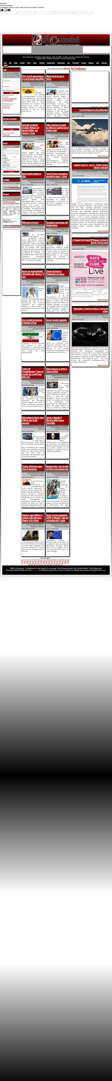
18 (60, 560)
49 (46, 563)
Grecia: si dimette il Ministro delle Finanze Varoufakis (55, 420)
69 (59, 564)
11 (41, 560)
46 (38, 563)
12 (44, 560)
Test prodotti (75, 63)
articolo (93, 106)
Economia (22, 63)
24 (27, 561)
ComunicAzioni (61, 63)
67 (53, 564)
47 (41, 563)
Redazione (91, 63)
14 (49, 560)
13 (47, 560)
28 (38, 561)
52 (54, 563)
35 (57, 561)
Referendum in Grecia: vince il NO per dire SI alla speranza (33, 420)
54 (60, 563)
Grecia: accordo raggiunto (56, 320)
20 (65, 560)
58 (29, 564)
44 (33, 563)
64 (45, 564)
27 (35, 561)
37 (62, 561)
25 (30, 561)
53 (57, 563)
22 (22, 561)
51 (51, 563)
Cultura (29, 63)
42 (27, 563)
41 (24, 563)
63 (42, 564)
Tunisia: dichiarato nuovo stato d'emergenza (32, 468)
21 (68, 560)
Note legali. (35, 570)
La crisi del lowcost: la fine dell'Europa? (93, 110)
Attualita (106, 106)
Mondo (15, 63)
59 (32, 564)
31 (46, 561)
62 (40, 564)
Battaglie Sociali (51, 63)
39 (68, 561)
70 (61, 564)
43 (30, 563)
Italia (10, 63)
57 (68, 563)
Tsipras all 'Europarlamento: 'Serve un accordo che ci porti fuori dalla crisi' (32, 373)
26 (33, 561)
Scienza (35, 63)
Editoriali (106, 161)
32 (49, 561)
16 (55, 560)
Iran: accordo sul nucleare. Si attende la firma (32, 321)
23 (24, 561)
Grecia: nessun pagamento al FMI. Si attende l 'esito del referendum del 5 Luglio (57, 518)
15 (52, 560)
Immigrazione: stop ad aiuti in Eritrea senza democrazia (57, 468)
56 (65, 563)
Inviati (97, 63)
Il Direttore (41, 63)
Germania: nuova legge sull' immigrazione (57, 224)
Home (5, 63)
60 (34, 564)
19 (63, 560)
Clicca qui (6, 108)
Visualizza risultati (14, 188)
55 (62, 563)
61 (37, 564)
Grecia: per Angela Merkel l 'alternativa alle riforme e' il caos (33, 274)
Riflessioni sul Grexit (30, 222)
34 (54, 561)
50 (49, 563)
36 (60, 561)
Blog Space (104, 63)
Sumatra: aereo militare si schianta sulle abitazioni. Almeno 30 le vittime (32, 518)
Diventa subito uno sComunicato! (10, 100)
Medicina (106, 236)
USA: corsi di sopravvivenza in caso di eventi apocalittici (33, 77)
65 (48, 564)
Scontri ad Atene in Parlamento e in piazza (55, 272)
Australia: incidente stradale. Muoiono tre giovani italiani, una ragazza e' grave (30, 129)
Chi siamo (83, 63)
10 (39, 560)
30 (43, 561)
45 (35, 563)
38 (65, 561)
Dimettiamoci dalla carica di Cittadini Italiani (11, 203)
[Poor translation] (7, 10)
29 (41, 561)
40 (22, 563)
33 (51, 561)
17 (57, 560)
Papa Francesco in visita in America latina (56, 370)
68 (56, 564)
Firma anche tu (15, 226)
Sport (68, 63)
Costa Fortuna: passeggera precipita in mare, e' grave (57, 175)
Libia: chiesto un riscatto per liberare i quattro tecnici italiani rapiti (57, 128)
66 (50, 564)
